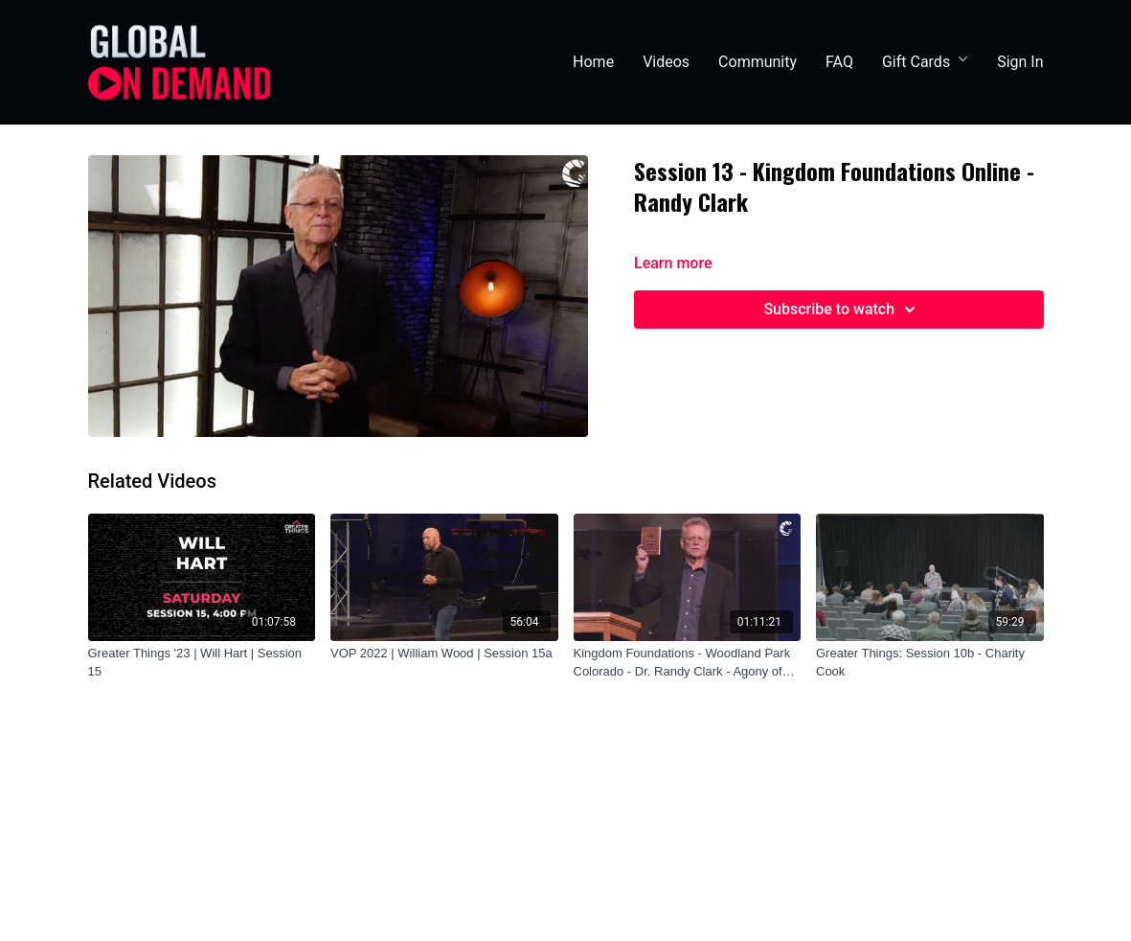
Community (757, 62)
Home (593, 62)
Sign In (1020, 62)
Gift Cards (925, 62)
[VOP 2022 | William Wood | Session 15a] (444, 653)
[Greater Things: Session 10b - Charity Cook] (930, 662)
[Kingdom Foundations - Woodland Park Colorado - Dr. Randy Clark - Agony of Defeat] (688, 662)
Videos (666, 62)
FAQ (839, 62)
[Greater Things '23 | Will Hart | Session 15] (202, 662)
